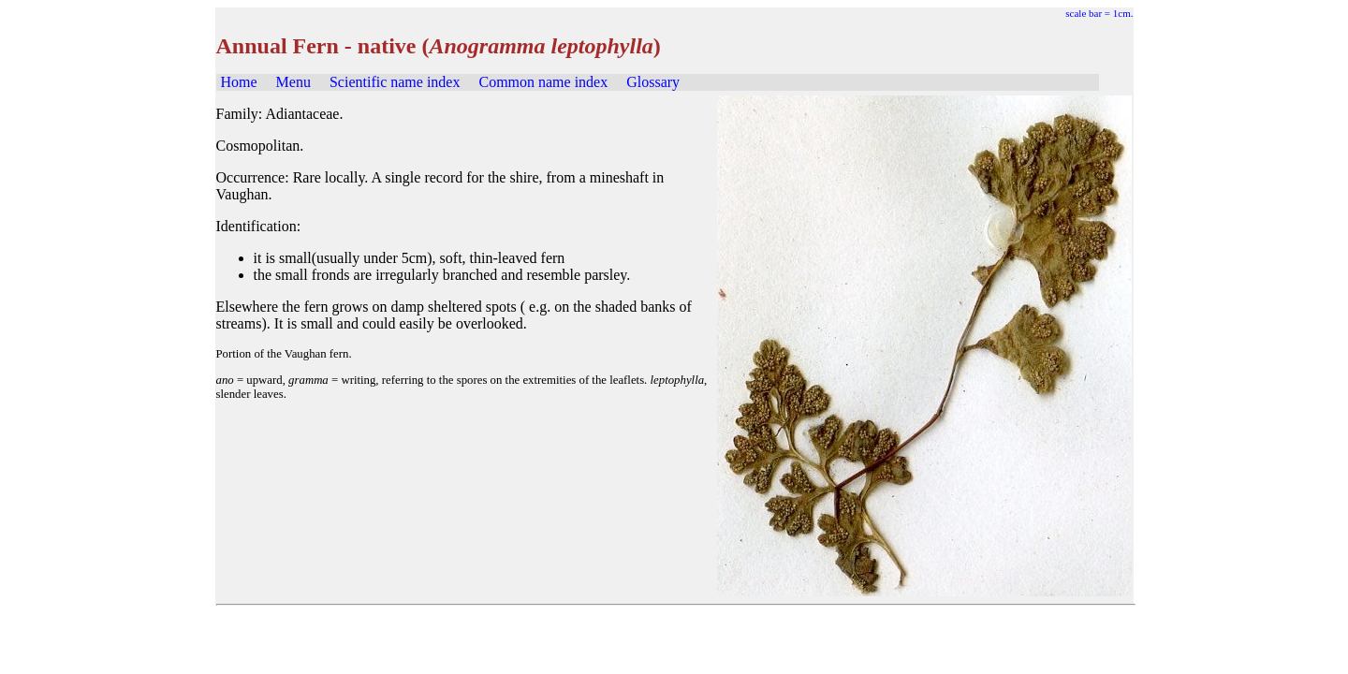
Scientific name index (395, 82)
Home (239, 82)
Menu (293, 82)
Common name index (543, 82)
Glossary (653, 82)
